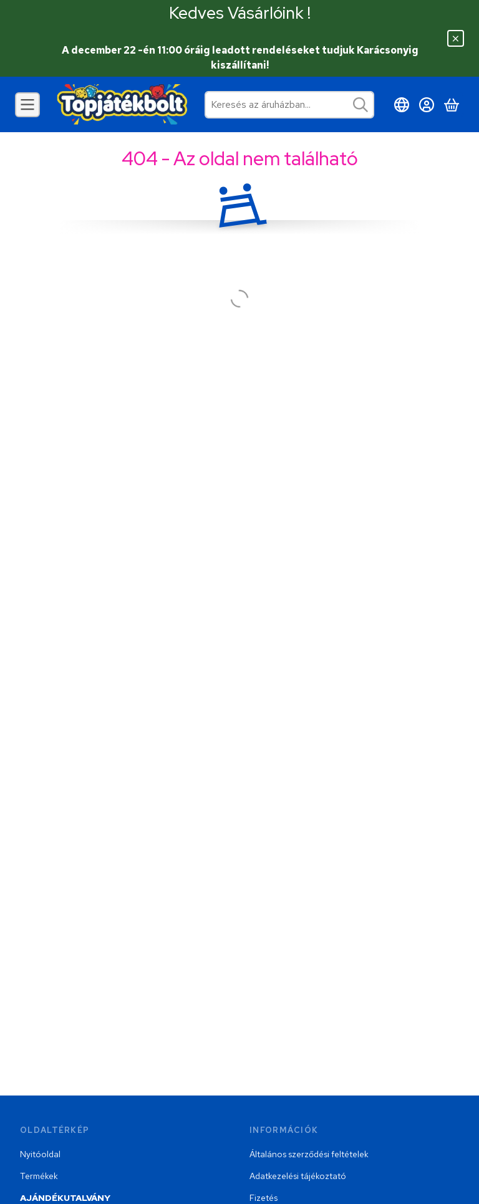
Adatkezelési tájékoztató (297, 1176)
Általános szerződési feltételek (309, 1154)
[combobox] (289, 104)
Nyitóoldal (40, 1154)
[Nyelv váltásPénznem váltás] (401, 104)
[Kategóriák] (27, 104)
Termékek (39, 1176)
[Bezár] (455, 38)
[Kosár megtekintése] (451, 104)
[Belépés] (426, 104)
